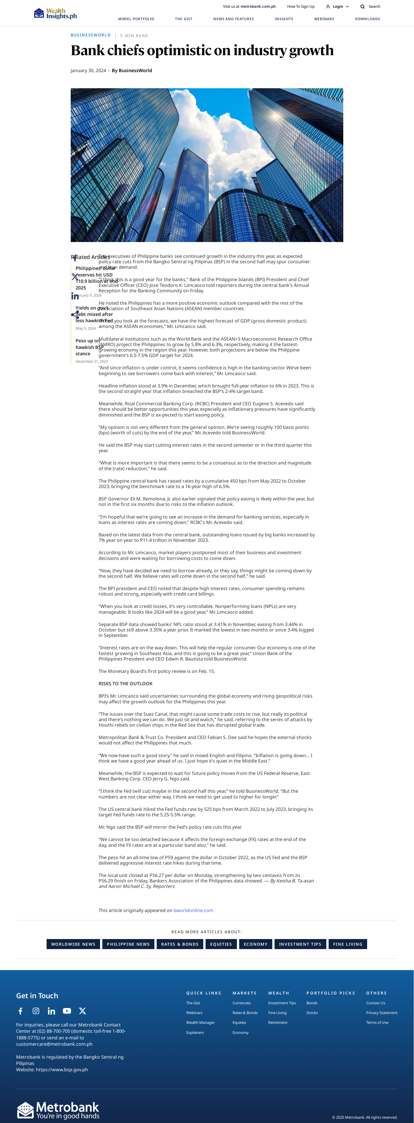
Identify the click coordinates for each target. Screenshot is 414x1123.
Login (337, 6)
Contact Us (375, 1002)
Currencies (242, 1002)
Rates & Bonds (180, 944)
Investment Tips (300, 944)
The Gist (193, 1002)
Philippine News (128, 944)
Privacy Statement (382, 1012)
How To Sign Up (301, 6)
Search (370, 6)
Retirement (278, 1022)
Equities (221, 944)
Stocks (312, 1012)
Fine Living (348, 944)
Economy (256, 944)
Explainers (195, 1032)
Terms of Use (377, 1022)
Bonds (311, 1002)
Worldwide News (73, 944)
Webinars (194, 1012)
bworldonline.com (193, 910)
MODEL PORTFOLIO (136, 18)
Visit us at (249, 6)
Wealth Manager (200, 1022)
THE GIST (184, 18)
